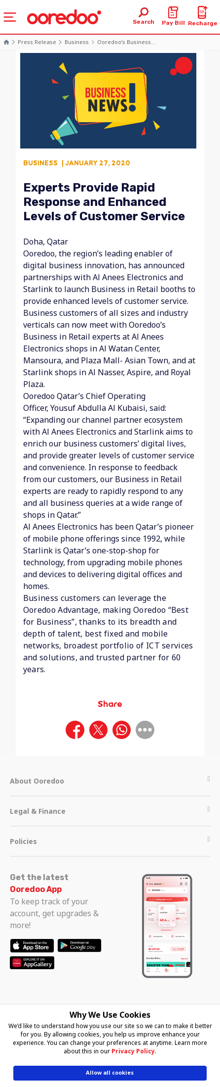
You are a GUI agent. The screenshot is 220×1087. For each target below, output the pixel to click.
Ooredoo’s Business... (126, 42)
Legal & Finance (110, 811)
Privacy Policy (133, 1051)
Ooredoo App (36, 889)
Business (77, 42)
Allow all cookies (110, 1072)
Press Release (37, 42)
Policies (110, 841)
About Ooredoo (110, 781)
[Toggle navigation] (9, 17)
